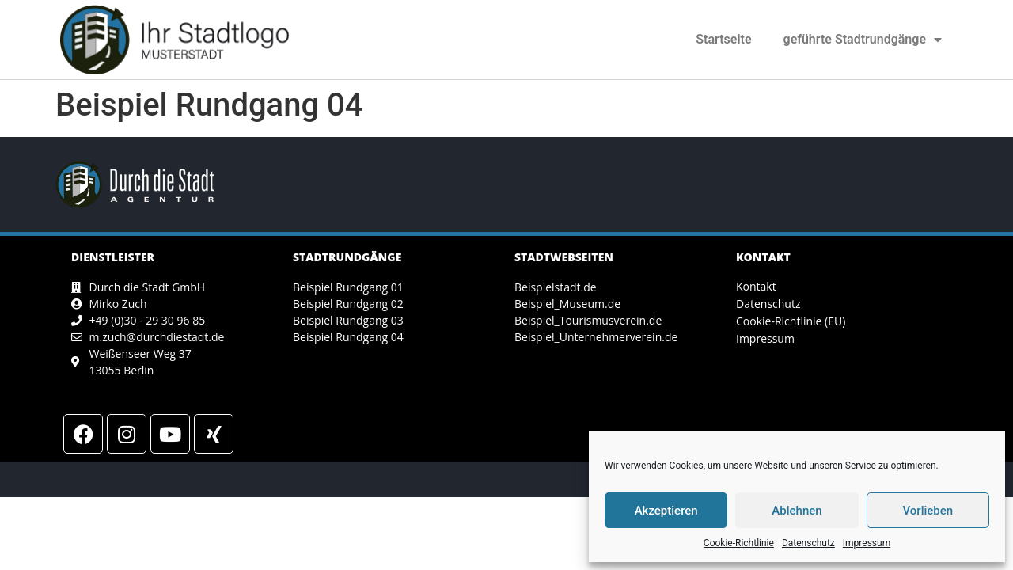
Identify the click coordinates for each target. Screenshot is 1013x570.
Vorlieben (927, 511)
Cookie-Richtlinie (739, 543)
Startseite (723, 39)
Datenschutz (808, 543)
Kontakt (756, 286)
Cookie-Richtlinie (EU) (790, 321)
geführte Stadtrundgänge (862, 39)
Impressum (866, 543)
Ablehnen (796, 511)
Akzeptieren (666, 511)
